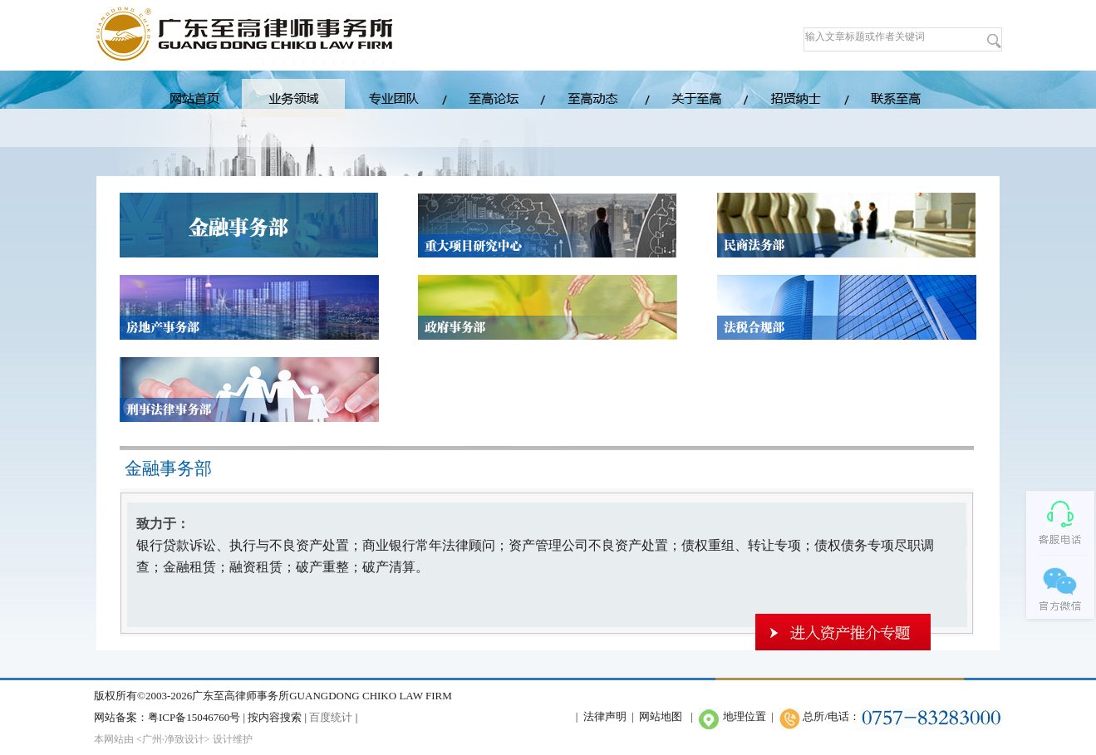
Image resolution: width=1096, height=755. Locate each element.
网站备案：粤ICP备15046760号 (167, 717)
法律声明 (605, 716)
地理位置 (744, 716)
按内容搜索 (275, 717)
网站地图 (660, 716)
